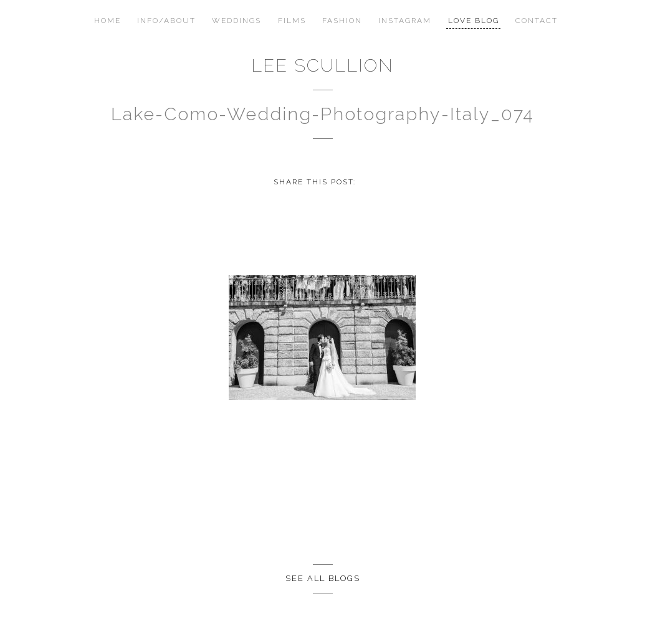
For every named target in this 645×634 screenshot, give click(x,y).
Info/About (166, 20)
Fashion (342, 20)
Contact (536, 20)
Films (292, 20)
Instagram (404, 20)
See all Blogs (322, 578)
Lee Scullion (322, 65)
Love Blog (473, 20)
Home (107, 20)
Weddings (236, 20)
